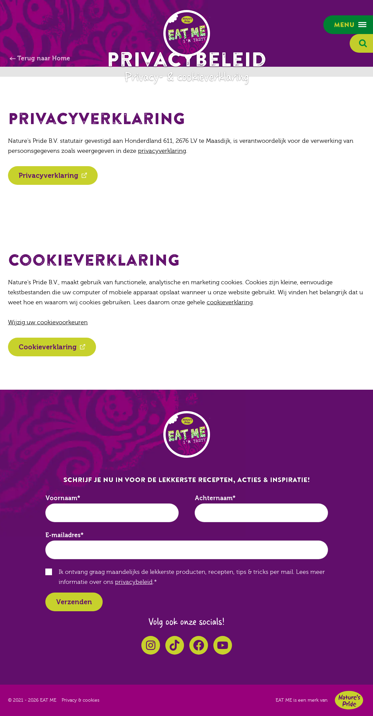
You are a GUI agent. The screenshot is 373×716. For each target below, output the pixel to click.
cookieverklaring (230, 302)
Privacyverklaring (48, 175)
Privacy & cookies (80, 700)
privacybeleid (134, 582)
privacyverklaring (162, 150)
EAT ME (186, 33)
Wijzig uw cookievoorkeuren (48, 322)
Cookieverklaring (48, 347)
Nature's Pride (349, 700)
